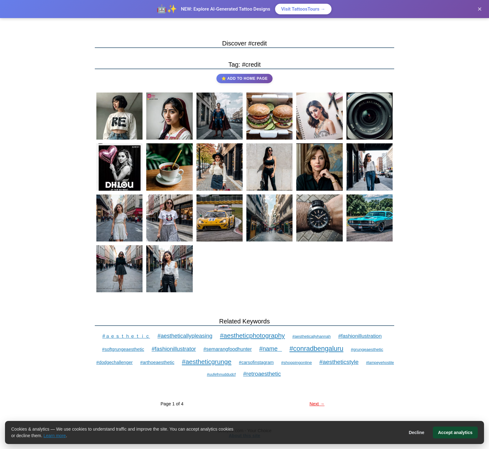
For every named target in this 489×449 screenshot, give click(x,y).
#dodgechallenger (114, 362)
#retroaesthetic (262, 373)
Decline (416, 432)
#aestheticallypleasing (184, 336)
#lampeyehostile (380, 363)
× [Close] (479, 9)
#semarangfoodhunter (227, 349)
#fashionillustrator (174, 349)
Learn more (55, 435)
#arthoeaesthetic (157, 362)
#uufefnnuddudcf (221, 374)
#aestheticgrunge (206, 361)
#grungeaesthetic (367, 349)
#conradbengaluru (316, 348)
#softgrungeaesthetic (123, 349)
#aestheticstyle (339, 362)
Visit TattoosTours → (303, 9)
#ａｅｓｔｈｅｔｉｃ (126, 336)
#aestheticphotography (252, 335)
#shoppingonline (296, 362)
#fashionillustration (359, 336)
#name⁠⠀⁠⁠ (270, 349)
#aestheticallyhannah (311, 336)
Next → (317, 403)
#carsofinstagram (256, 362)
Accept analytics (455, 432)
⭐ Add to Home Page (244, 78)
